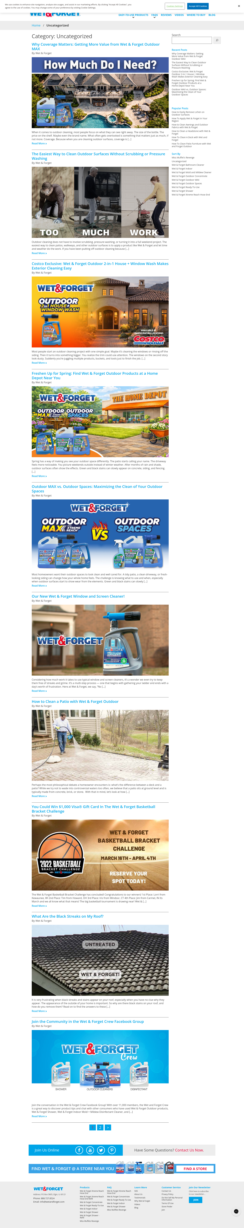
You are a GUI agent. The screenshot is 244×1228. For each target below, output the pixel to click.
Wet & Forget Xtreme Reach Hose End (191, 194)
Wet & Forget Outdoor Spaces (187, 183)
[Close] (239, 6)
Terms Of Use (168, 1203)
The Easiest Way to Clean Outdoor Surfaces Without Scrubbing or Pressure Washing (189, 65)
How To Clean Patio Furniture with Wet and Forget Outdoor (191, 145)
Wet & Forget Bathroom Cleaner (188, 164)
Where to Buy (196, 15)
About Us (138, 1194)
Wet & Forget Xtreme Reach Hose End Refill (92, 1197)
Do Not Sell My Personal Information (172, 1198)
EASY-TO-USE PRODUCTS (133, 15)
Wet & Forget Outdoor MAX (185, 179)
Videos (179, 15)
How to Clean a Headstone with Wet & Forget (191, 132)
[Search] (217, 40)
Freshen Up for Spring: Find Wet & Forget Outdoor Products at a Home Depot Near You (189, 83)
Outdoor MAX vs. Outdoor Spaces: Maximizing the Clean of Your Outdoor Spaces (189, 92)
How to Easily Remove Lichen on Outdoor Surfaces (188, 113)
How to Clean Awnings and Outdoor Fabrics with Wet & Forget (190, 126)
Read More (38, 143)
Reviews (166, 15)
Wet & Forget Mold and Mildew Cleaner (191, 172)
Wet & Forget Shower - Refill (89, 1216)
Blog (212, 15)
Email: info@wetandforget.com (48, 1202)
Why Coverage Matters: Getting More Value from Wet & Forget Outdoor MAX (187, 56)
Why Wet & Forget (142, 1201)
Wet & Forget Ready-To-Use (185, 187)
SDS (136, 1191)
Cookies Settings (175, 6)
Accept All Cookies (198, 6)
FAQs (154, 15)
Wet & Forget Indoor (182, 168)
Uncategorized (179, 161)
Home (36, 25)
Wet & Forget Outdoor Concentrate (189, 176)
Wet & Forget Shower (182, 190)
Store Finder (167, 1206)
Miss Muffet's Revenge (183, 157)
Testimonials (139, 1197)
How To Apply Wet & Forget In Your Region (189, 120)
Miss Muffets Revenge (89, 1221)
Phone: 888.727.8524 (44, 1198)
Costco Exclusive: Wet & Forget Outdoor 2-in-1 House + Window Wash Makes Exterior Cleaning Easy (190, 74)
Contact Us (166, 1191)
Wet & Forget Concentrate (91, 1202)
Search (176, 35)
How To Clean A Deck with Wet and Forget (189, 138)
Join (163, 1210)
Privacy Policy (167, 1194)
